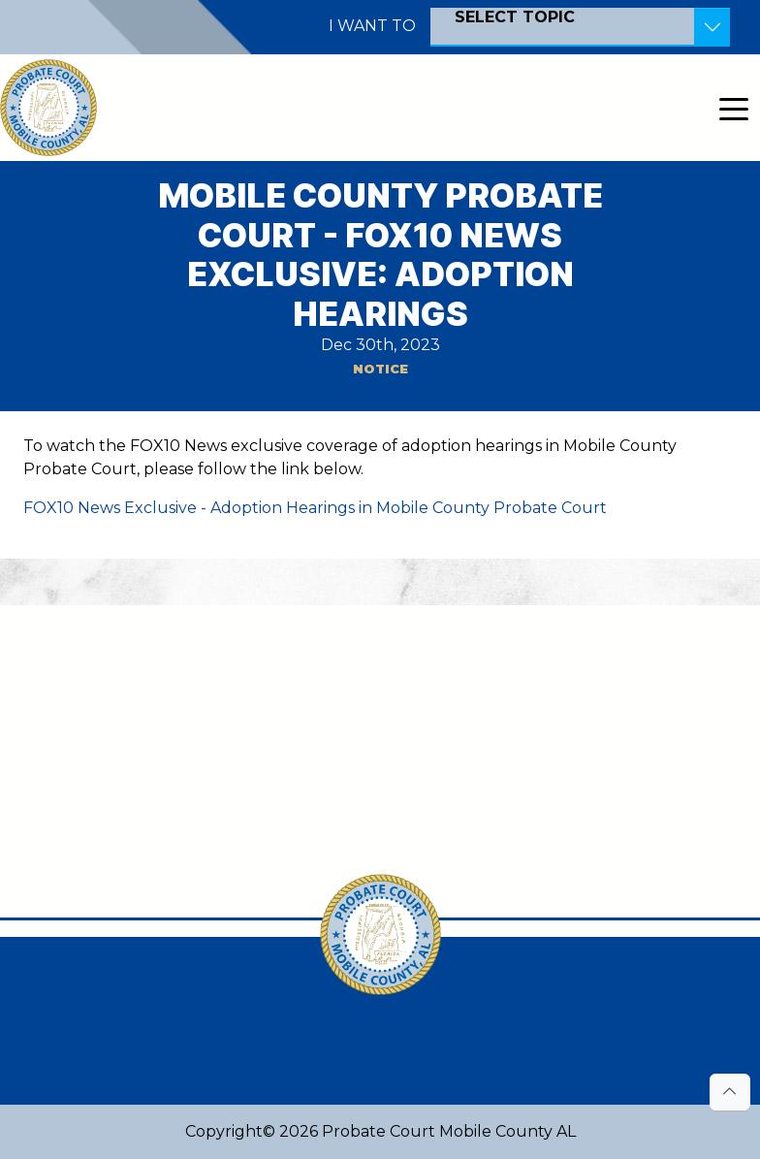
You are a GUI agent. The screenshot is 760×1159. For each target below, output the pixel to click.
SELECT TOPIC (515, 17)
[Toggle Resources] (712, 27)
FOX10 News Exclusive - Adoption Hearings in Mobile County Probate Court (315, 508)
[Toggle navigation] (734, 107)
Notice (380, 369)
